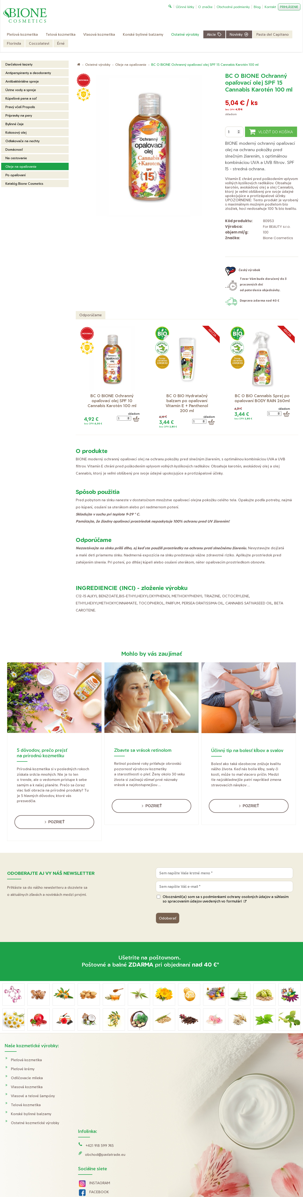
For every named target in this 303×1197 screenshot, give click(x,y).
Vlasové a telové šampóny (33, 1096)
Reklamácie (242, 1078)
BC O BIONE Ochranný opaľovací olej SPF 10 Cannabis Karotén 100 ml (112, 400)
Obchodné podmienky (252, 1069)
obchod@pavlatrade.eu (106, 1069)
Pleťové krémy (23, 1069)
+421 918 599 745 (100, 1060)
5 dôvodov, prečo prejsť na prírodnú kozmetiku (42, 752)
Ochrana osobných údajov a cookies (200, 1183)
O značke (241, 1087)
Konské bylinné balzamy (31, 1114)
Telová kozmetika (26, 1105)
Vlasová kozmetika (27, 1087)
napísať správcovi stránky (155, 1183)
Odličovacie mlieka (27, 1078)
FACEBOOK (100, 1106)
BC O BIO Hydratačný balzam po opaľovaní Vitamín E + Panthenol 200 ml (187, 403)
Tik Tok (91, 1124)
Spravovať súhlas (240, 1183)
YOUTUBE (98, 1115)
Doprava (240, 1060)
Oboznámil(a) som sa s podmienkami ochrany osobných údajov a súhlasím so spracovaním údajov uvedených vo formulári (226, 898)
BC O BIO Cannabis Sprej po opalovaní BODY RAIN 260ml (263, 398)
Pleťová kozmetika (26, 1060)
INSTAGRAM (100, 1097)
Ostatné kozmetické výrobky (35, 1123)
